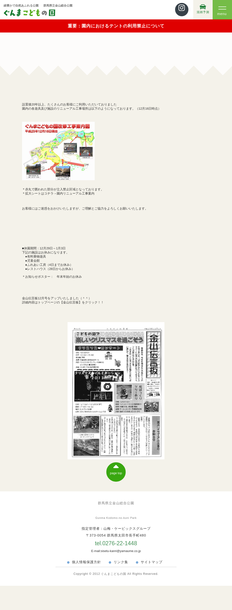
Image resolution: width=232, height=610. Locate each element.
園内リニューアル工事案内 (75, 193)
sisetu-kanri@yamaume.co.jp (121, 551)
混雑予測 (203, 9)
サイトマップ (151, 562)
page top (116, 469)
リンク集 (121, 562)
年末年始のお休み (69, 276)
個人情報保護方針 (86, 562)
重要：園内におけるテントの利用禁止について (116, 26)
